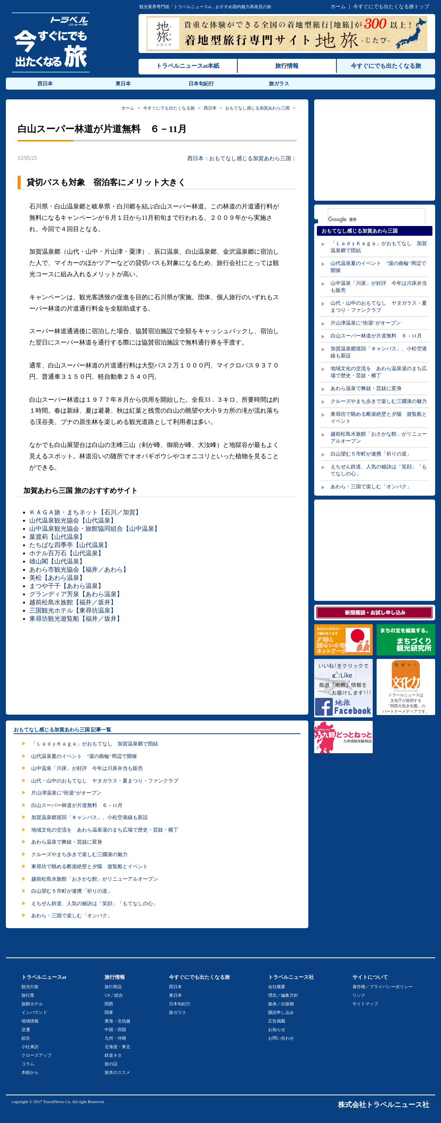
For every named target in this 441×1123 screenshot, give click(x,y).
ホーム (338, 6)
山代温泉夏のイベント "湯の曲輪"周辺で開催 (84, 756)
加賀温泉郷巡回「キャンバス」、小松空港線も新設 (89, 817)
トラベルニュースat (43, 977)
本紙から (30, 1072)
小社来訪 (30, 1046)
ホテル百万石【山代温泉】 (66, 553)
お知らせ (276, 1029)
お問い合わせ (281, 1038)
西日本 (45, 84)
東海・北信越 (117, 1021)
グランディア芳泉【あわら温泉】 (76, 594)
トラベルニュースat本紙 (188, 66)
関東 (109, 1012)
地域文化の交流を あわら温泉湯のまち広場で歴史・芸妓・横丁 (104, 830)
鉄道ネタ (113, 1055)
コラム (27, 1063)
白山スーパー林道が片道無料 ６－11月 (77, 805)
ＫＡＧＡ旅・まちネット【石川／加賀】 (85, 512)
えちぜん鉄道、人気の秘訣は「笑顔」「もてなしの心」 (94, 903)
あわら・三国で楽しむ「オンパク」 (71, 915)
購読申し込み (281, 1012)
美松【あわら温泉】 (57, 577)
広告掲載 (276, 1021)
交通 (25, 1029)
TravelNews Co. (57, 1101)
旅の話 (111, 1063)
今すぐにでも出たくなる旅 (386, 66)
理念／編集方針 (283, 995)
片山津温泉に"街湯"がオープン (66, 793)
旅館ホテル (32, 1003)
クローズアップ (36, 1055)
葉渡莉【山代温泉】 (57, 536)
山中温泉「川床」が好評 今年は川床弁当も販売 (87, 768)
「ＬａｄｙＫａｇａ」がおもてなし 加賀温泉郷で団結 (94, 744)
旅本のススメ (117, 1072)
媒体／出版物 (281, 1003)
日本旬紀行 (201, 84)
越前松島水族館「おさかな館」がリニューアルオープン (94, 879)
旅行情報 (287, 66)
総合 (25, 1038)
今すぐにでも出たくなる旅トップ (391, 6)
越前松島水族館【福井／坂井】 (73, 602)
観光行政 (30, 986)
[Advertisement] (159, 667)
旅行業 (27, 995)
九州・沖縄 (115, 1038)
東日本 (123, 84)
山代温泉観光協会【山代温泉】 (73, 520)
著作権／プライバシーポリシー (382, 986)
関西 (109, 1003)
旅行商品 (113, 986)
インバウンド (34, 1012)
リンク (358, 995)
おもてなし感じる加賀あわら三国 (257, 108)
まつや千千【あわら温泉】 (66, 586)
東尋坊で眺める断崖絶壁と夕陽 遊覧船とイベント (89, 866)
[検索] (366, 219)
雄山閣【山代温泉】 (57, 561)
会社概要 (276, 986)
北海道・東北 (117, 1046)
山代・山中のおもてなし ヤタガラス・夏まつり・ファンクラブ (104, 781)
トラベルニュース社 (291, 977)
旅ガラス (279, 84)
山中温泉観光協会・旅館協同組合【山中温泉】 (94, 528)
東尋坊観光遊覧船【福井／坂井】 (76, 618)
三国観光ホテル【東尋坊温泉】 (73, 610)
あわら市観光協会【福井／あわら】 (79, 569)
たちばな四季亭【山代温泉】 (69, 545)
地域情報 (30, 1021)
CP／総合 (114, 995)
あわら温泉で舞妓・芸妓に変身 (66, 842)
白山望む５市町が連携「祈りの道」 (71, 891)
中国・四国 (115, 1029)
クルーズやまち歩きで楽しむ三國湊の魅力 (79, 854)
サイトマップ (365, 1003)
